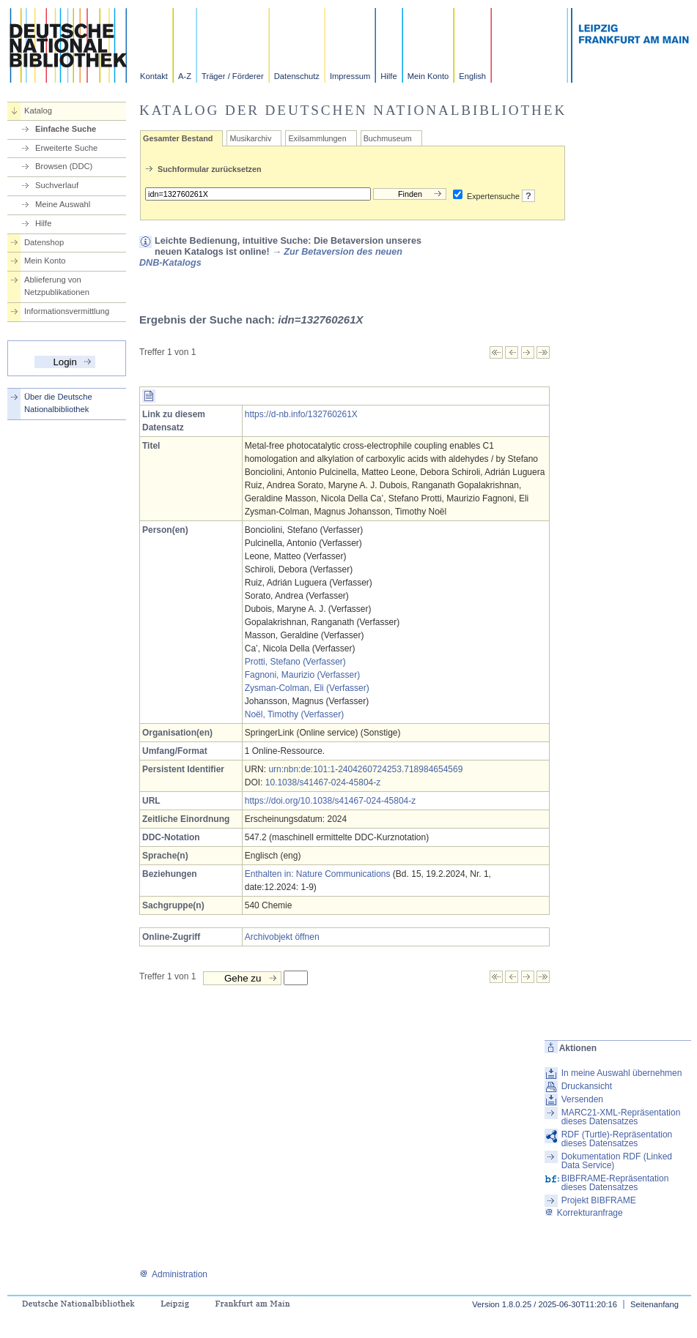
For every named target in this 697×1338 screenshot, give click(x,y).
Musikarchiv (250, 138)
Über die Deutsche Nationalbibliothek (58, 403)
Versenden (582, 1099)
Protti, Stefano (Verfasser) (295, 662)
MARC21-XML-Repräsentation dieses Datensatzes (621, 1116)
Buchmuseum (388, 138)
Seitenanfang (654, 1304)
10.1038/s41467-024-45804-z (322, 782)
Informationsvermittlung (66, 311)
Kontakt (154, 76)
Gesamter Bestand (178, 138)
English (472, 76)
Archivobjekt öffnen (282, 937)
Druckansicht (586, 1086)
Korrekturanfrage (584, 1213)
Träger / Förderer (233, 76)
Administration (173, 1274)
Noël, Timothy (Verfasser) (294, 714)
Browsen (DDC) (63, 166)
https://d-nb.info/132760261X (301, 414)
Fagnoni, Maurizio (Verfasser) (302, 675)
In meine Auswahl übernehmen (621, 1073)
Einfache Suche (65, 128)
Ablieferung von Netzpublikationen (56, 285)
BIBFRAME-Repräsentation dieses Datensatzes (615, 1182)
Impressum (350, 76)
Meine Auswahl (62, 204)
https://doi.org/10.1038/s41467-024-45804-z (330, 801)
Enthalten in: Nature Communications (318, 874)
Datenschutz (297, 76)
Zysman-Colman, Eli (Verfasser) (307, 688)
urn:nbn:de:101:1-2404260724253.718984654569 (365, 769)
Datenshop (44, 242)
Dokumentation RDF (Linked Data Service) (616, 1160)
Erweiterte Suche (66, 147)
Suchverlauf (56, 185)
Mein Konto (428, 76)
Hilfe (388, 76)
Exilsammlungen (317, 138)
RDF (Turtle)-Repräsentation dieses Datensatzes (617, 1138)
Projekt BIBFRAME (598, 1200)
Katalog (38, 110)
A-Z (184, 76)
